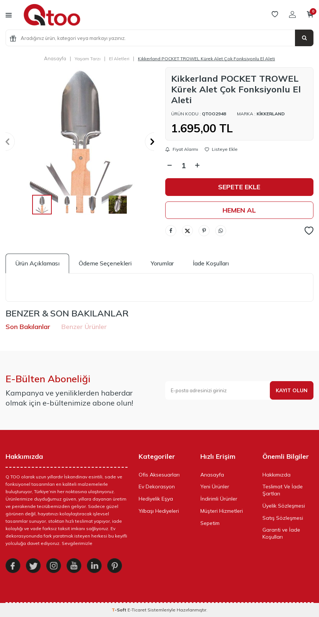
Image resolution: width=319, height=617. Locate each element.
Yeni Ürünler (214, 486)
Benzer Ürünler (84, 326)
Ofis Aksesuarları (159, 474)
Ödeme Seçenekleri (105, 263)
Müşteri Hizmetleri (221, 511)
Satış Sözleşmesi (282, 518)
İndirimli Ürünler (218, 498)
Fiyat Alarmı (181, 149)
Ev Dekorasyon (157, 486)
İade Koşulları (211, 263)
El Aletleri (119, 58)
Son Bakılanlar (28, 326)
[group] (80, 141)
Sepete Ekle (239, 187)
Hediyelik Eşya (156, 498)
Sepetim (210, 523)
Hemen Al (239, 210)
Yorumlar (162, 263)
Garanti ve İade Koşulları (281, 533)
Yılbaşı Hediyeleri (159, 511)
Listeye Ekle (221, 149)
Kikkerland (271, 113)
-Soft (120, 610)
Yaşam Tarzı (88, 58)
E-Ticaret (137, 610)
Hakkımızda (276, 474)
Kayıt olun (292, 390)
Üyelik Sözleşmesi (283, 505)
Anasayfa (55, 58)
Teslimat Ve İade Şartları (282, 490)
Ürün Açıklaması (37, 263)
